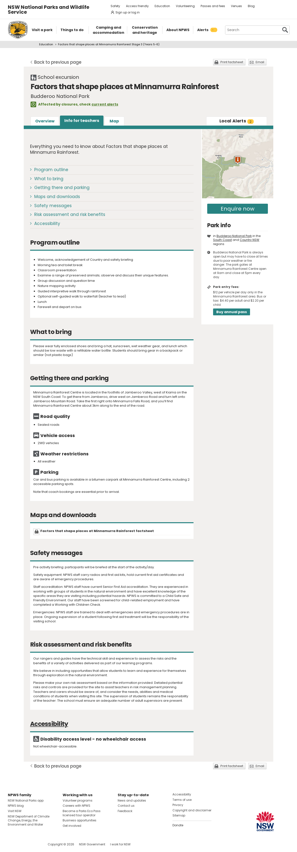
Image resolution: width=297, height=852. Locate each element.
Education (162, 6)
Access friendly (137, 6)
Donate (177, 825)
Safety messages (53, 206)
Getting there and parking (62, 187)
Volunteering (185, 6)
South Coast (222, 240)
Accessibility (47, 223)
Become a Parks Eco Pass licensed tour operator (82, 813)
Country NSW (249, 240)
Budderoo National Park (234, 236)
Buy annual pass (231, 311)
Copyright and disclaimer (191, 810)
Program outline (51, 170)
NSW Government (92, 844)
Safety (115, 6)
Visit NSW (15, 811)
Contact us (126, 806)
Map (114, 121)
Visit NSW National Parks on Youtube (33, 844)
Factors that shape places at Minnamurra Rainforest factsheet (97, 531)
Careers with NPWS (76, 806)
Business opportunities (79, 820)
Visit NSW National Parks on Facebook (12, 844)
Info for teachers (81, 120)
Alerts (236, 121)
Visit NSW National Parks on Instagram (22, 844)
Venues (236, 6)
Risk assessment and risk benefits (69, 214)
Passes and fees (213, 6)
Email (260, 62)
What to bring (48, 179)
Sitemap (178, 815)
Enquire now (237, 209)
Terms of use (182, 800)
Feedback (125, 811)
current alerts (104, 104)
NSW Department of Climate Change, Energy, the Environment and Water (28, 820)
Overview (45, 121)
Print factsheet (231, 62)
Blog (251, 6)
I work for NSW (120, 844)
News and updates (132, 800)
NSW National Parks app (26, 800)
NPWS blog (16, 806)
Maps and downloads (57, 197)
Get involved (72, 826)
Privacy (177, 805)
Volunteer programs (77, 800)
